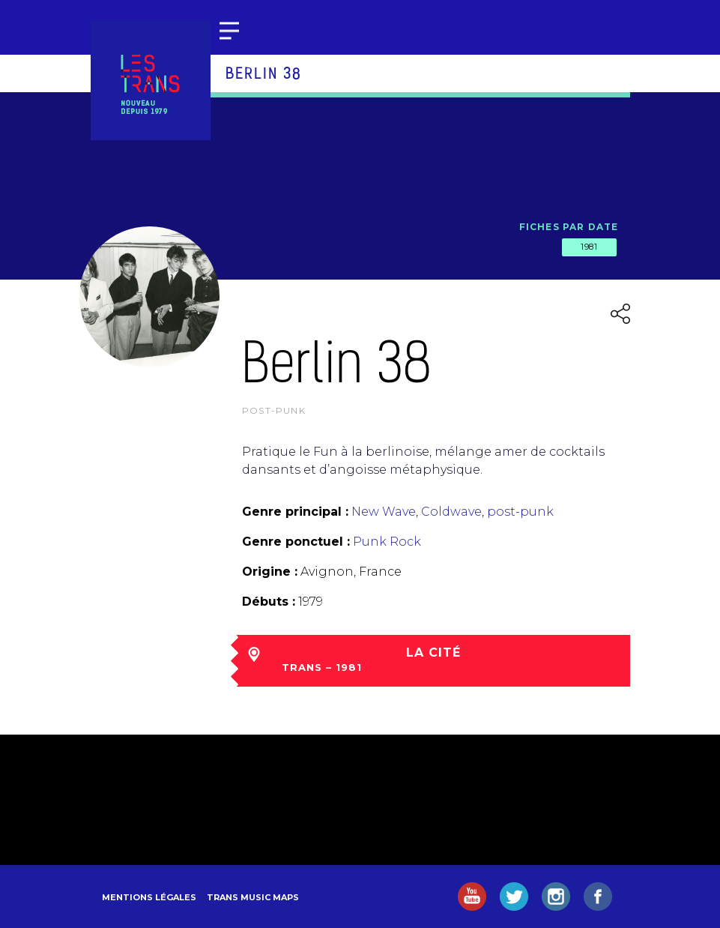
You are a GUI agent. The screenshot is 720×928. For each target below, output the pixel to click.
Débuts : (268, 601)
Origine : (269, 571)
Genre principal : (295, 511)
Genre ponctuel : (296, 541)
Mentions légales (149, 897)
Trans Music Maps (253, 897)
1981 (589, 246)
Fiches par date (569, 226)
